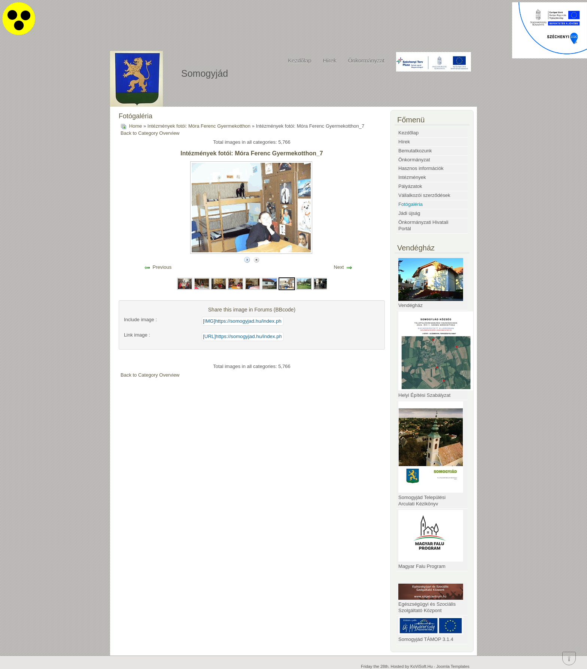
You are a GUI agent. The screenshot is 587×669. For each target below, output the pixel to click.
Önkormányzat (366, 60)
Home (135, 126)
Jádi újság (409, 213)
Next (339, 267)
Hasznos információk (421, 168)
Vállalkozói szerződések (424, 195)
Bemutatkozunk (415, 150)
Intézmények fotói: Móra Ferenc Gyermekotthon (198, 126)
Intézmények (412, 177)
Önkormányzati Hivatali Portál (423, 225)
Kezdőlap (299, 60)
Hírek (330, 60)
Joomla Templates (453, 666)
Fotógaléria (410, 204)
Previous (162, 267)
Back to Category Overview (150, 133)
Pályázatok (410, 186)
